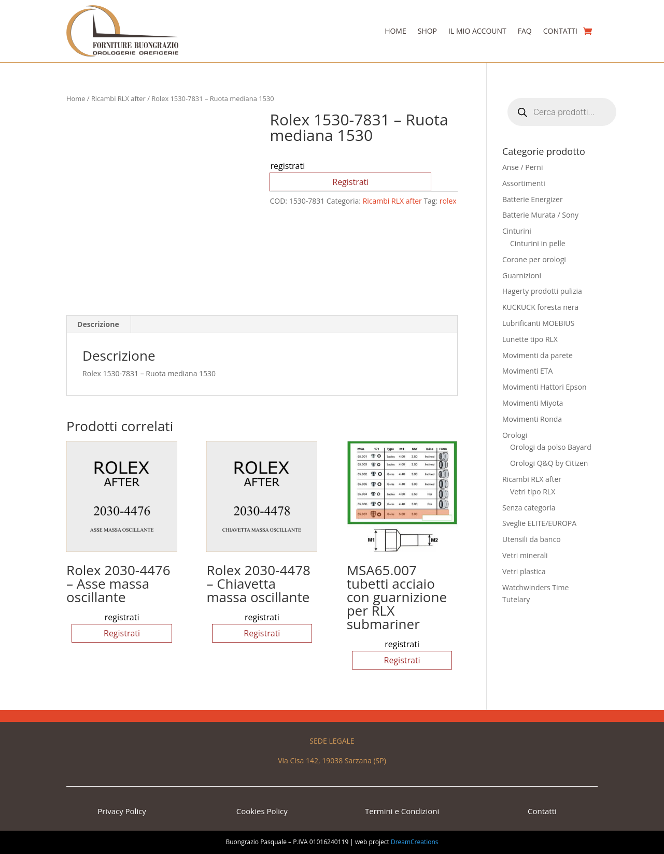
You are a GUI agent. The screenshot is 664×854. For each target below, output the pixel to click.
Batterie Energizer (532, 199)
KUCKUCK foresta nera (540, 307)
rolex (448, 201)
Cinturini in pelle (538, 243)
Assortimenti (523, 183)
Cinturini (516, 231)
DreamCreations (415, 841)
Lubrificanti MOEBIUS (538, 323)
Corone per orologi (534, 259)
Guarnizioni (521, 275)
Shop (427, 31)
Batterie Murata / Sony (540, 215)
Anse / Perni (522, 167)
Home (395, 31)
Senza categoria (529, 508)
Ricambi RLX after (118, 98)
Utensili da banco (531, 539)
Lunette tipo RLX (530, 339)
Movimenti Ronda (532, 419)
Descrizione (98, 324)
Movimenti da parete (537, 355)
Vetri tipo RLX (532, 491)
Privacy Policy (121, 811)
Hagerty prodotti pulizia (542, 291)
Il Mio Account (477, 31)
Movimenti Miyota (532, 403)
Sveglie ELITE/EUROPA (539, 523)
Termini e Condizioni (402, 811)
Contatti (560, 31)
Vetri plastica (524, 571)
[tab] (98, 324)
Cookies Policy (262, 811)
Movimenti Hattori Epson (544, 387)
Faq (525, 31)
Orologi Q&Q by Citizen (549, 463)
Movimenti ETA (527, 371)
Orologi (514, 435)
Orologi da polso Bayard (550, 447)
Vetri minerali (525, 555)
